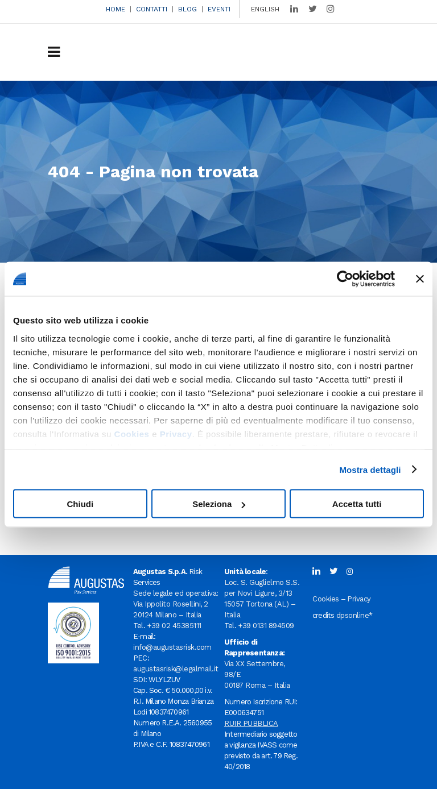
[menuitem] (262, 9)
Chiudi (80, 504)
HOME (115, 9)
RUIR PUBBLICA (251, 723)
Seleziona (218, 504)
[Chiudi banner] (420, 279)
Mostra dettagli (370, 469)
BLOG (187, 9)
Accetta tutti (357, 504)
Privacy (176, 433)
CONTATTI (151, 9)
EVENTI (219, 9)
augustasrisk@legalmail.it (175, 669)
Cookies (132, 433)
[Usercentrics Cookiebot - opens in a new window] (345, 279)
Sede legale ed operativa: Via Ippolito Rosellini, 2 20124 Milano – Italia (175, 604)
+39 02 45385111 (174, 625)
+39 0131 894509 (266, 625)
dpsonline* (354, 615)
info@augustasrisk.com (172, 647)
